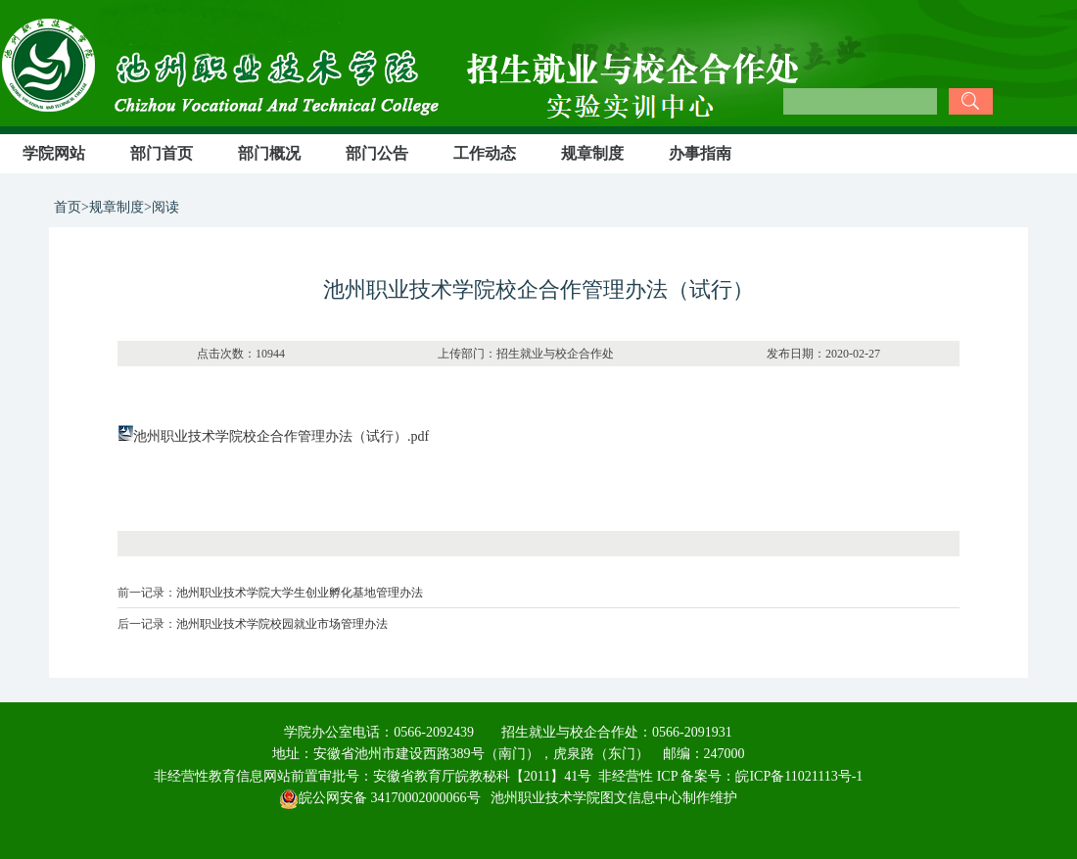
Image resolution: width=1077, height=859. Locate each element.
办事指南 (700, 153)
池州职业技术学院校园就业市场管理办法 (282, 624)
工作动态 (484, 153)
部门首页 (161, 153)
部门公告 (377, 153)
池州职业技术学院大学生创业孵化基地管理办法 (299, 592)
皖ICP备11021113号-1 (799, 776)
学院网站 (54, 153)
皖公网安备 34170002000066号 (380, 797)
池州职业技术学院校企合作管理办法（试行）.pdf (281, 436)
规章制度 (592, 153)
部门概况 (269, 153)
